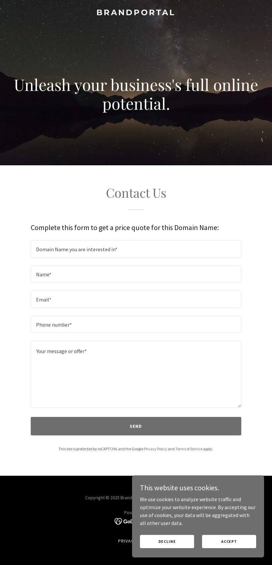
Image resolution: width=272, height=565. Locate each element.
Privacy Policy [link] (155, 448)
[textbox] (136, 249)
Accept (229, 541)
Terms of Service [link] (188, 448)
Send (136, 426)
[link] (136, 13)
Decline (167, 541)
